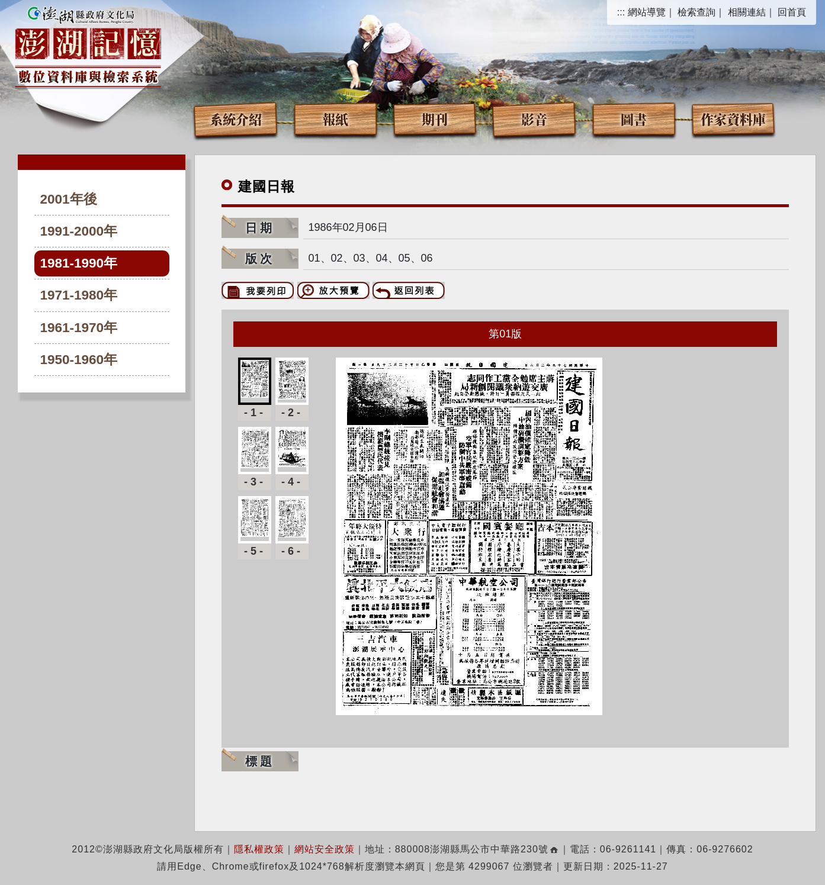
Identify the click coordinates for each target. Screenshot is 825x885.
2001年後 (68, 199)
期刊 (435, 119)
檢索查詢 (696, 12)
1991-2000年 (79, 231)
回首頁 (792, 12)
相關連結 (747, 12)
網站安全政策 (324, 849)
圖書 (634, 119)
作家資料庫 (733, 119)
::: (621, 12)
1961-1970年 (79, 327)
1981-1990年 (79, 263)
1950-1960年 (79, 359)
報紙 (335, 119)
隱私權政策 (259, 849)
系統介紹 (236, 119)
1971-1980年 (79, 295)
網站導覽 (647, 12)
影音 (534, 119)
